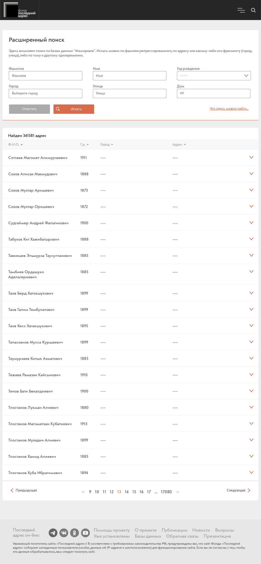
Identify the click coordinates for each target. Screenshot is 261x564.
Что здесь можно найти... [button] (229, 109)
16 (142, 491)
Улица (98, 86)
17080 (166, 491)
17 (149, 491)
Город (13, 86)
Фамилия (16, 69)
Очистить (29, 109)
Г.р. (82, 144)
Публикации (174, 530)
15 (134, 491)
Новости (201, 530)
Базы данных (148, 536)
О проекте (146, 530)
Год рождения (188, 69)
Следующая (236, 490)
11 (104, 491)
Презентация (217, 536)
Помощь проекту (112, 530)
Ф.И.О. (13, 144)
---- (183, 76)
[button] (253, 10)
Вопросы (224, 530)
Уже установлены (112, 536)
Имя (96, 69)
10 (97, 491)
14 (127, 491)
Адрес (177, 144)
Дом (180, 86)
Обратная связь (182, 536)
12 (112, 491)
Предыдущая (26, 490)
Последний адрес (19, 10)
